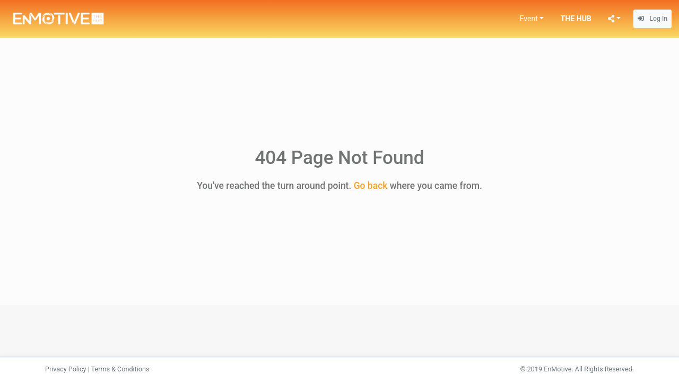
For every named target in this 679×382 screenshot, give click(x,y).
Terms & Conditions (120, 369)
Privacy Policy (65, 369)
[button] (532, 19)
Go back (371, 185)
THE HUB (576, 18)
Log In (652, 18)
